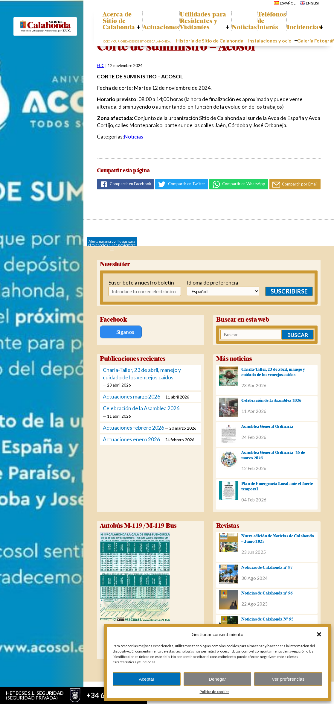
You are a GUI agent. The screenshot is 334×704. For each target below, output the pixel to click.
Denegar (217, 679)
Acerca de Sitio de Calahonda (123, 34)
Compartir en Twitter (181, 184)
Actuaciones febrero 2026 (133, 427)
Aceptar (146, 679)
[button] (319, 634)
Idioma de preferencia (209, 282)
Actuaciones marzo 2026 (131, 396)
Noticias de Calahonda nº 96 (267, 592)
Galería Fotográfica (293, 54)
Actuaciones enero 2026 (131, 439)
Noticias (247, 40)
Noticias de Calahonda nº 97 (267, 566)
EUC (100, 65)
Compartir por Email (295, 185)
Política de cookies (214, 691)
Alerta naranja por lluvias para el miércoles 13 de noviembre (112, 242)
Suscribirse (285, 291)
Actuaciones (168, 40)
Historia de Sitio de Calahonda (202, 54)
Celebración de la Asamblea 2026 (141, 408)
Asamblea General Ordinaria (267, 425)
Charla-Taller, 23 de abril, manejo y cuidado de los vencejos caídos (273, 371)
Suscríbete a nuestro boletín (133, 282)
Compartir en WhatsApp (238, 184)
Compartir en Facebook (125, 184)
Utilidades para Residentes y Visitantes (209, 27)
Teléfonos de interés (281, 34)
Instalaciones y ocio (252, 54)
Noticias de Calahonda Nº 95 (267, 618)
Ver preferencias (288, 679)
